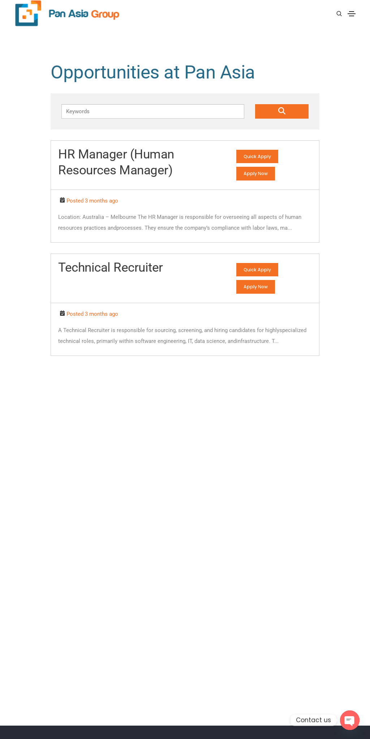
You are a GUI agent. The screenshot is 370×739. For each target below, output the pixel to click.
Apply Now (257, 173)
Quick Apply (258, 156)
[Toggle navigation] (352, 13)
